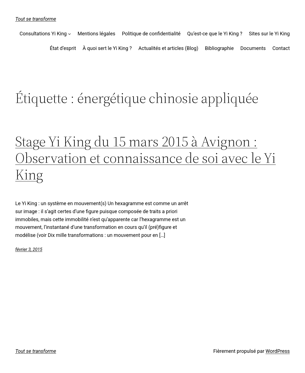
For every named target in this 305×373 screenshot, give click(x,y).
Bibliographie (219, 48)
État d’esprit (63, 48)
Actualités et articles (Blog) (168, 48)
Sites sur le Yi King (269, 33)
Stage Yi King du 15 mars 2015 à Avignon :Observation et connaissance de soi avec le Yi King (145, 157)
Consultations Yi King (43, 33)
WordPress (277, 351)
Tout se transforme (35, 19)
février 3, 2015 (28, 249)
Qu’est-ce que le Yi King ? (214, 33)
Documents (253, 48)
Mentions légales (96, 33)
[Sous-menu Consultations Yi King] (69, 33)
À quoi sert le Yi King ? (107, 48)
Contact (281, 48)
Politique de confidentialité (151, 33)
